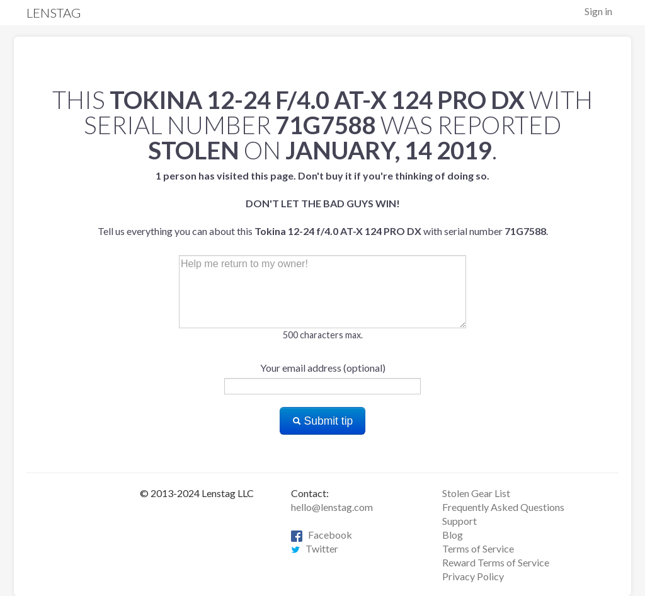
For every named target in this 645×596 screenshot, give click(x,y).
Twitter (314, 548)
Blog (452, 535)
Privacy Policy (473, 576)
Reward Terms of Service (495, 562)
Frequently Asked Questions (503, 507)
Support (459, 521)
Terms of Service (478, 548)
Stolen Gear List (476, 493)
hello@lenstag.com (332, 507)
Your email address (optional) (322, 368)
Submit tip (322, 421)
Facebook (321, 535)
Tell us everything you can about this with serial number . (323, 203)
